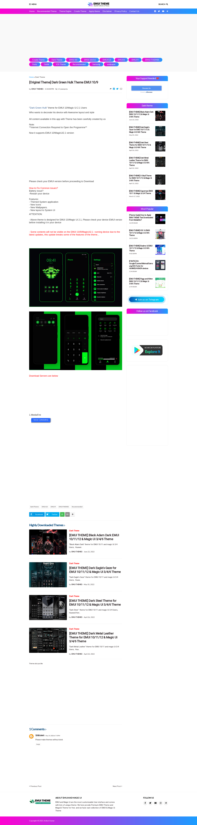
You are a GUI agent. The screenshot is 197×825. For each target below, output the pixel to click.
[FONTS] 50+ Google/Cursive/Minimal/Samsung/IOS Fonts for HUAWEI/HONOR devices (141, 265)
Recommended (79, 64)
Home (32, 11)
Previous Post (35, 786)
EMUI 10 (73, 59)
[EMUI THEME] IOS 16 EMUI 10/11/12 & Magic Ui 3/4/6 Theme (139, 232)
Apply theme (94, 11)
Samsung (96, 64)
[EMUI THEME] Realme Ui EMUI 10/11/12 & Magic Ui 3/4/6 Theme (140, 248)
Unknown (39, 735)
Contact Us (134, 11)
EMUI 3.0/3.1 (90, 59)
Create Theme (80, 11)
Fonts (34, 64)
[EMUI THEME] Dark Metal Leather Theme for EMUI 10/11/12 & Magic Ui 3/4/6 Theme (93, 637)
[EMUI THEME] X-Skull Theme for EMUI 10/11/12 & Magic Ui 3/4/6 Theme (140, 178)
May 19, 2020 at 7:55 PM (52, 735)
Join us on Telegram (146, 299)
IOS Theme (61, 64)
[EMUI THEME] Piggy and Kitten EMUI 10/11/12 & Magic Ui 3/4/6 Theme (141, 281)
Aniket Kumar (49, 821)
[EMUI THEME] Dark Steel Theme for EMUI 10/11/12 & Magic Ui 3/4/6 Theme (95, 602)
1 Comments (63, 89)
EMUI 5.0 (107, 59)
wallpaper (111, 64)
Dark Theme (57, 59)
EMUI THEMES (152, 59)
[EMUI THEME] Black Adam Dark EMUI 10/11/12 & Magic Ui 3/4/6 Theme (94, 537)
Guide (46, 64)
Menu (34, 4)
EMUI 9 (135, 59)
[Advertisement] (98, 35)
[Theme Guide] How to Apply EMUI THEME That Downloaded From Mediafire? (141, 217)
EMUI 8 (121, 59)
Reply (38, 744)
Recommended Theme (47, 11)
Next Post (117, 786)
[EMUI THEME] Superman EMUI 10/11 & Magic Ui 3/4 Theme (141, 192)
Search (161, 4)
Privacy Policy (120, 11)
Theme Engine (65, 11)
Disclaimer (107, 11)
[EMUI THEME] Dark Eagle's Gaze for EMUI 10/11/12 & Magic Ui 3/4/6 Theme (95, 570)
